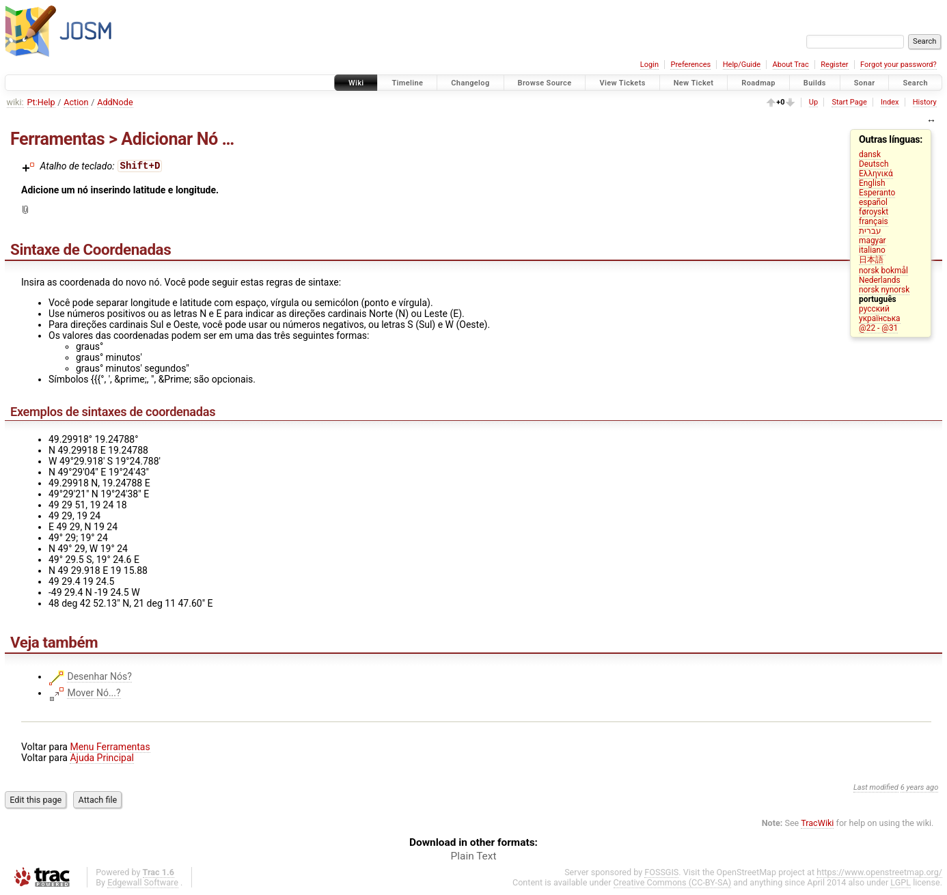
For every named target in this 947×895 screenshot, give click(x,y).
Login (649, 64)
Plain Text (474, 856)
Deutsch (873, 164)
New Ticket (694, 83)
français (873, 221)
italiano (872, 250)
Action (76, 102)
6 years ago (920, 787)
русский (874, 309)
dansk (870, 154)
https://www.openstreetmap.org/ (879, 872)
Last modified (875, 787)
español (873, 202)
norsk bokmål (883, 270)
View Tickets (622, 83)
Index (890, 102)
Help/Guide (741, 64)
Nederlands (880, 280)
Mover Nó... (91, 692)
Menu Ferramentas (110, 746)
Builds (815, 83)
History (925, 102)
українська (880, 318)
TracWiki (817, 823)
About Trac (791, 64)
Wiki (356, 83)
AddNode (115, 102)
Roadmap (758, 83)
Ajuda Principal (102, 757)
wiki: (15, 102)
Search (915, 83)
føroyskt (873, 212)
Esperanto (877, 192)
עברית (870, 231)
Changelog (470, 83)
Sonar (864, 83)
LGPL (900, 882)
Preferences (690, 64)
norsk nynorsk (884, 289)
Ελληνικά (876, 173)
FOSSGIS (661, 872)
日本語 (871, 259)
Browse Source (545, 83)
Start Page (849, 102)
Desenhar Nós (97, 676)
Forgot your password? (898, 64)
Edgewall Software (142, 882)
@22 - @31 (878, 328)
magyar (872, 240)
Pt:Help (41, 102)
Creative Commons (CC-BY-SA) (673, 882)
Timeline (407, 83)
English (872, 183)
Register (834, 64)
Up (813, 102)
